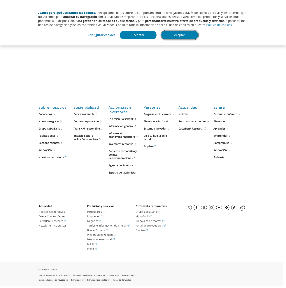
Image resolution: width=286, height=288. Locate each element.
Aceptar (180, 35)
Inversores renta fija (120, 144)
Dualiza (142, 230)
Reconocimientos (48, 143)
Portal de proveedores (151, 225)
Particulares (96, 211)
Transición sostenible (86, 128)
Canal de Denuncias (122, 280)
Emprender (220, 135)
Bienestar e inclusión (156, 121)
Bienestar (219, 121)
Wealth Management (101, 234)
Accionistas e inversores (119, 109)
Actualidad (187, 107)
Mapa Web (114, 275)
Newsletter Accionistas (52, 225)
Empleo (149, 146)
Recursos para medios (192, 121)
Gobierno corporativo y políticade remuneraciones (122, 154)
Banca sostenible (83, 114)
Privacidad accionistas (98, 280)
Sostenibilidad (86, 107)
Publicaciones (46, 135)
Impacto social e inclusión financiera (85, 137)
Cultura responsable (86, 121)
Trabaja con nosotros (150, 221)
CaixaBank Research (192, 128)
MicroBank (144, 216)
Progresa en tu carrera (157, 114)
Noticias (183, 114)
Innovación (45, 150)
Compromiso (221, 143)
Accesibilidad (128, 275)
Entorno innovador (154, 128)
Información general (121, 126)
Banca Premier (97, 230)
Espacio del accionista (122, 172)
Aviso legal (63, 275)
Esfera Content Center (52, 216)
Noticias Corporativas (51, 211)
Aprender (219, 128)
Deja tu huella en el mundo (155, 137)
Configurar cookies (101, 35)
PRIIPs (92, 248)
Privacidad (77, 280)
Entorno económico (225, 114)
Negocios (94, 221)
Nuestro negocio (48, 121)
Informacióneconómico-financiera (121, 135)
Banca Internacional (101, 239)
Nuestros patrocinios (52, 157)
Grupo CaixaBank (49, 128)
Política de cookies (219, 25)
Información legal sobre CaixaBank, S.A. (88, 275)
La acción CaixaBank (120, 119)
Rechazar (138, 35)
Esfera (219, 107)
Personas (151, 107)
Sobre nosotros (52, 107)
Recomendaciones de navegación (53, 280)
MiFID (92, 244)
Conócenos (45, 114)
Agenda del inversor (120, 165)
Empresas (94, 216)
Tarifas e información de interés (108, 225)
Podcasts (218, 157)
